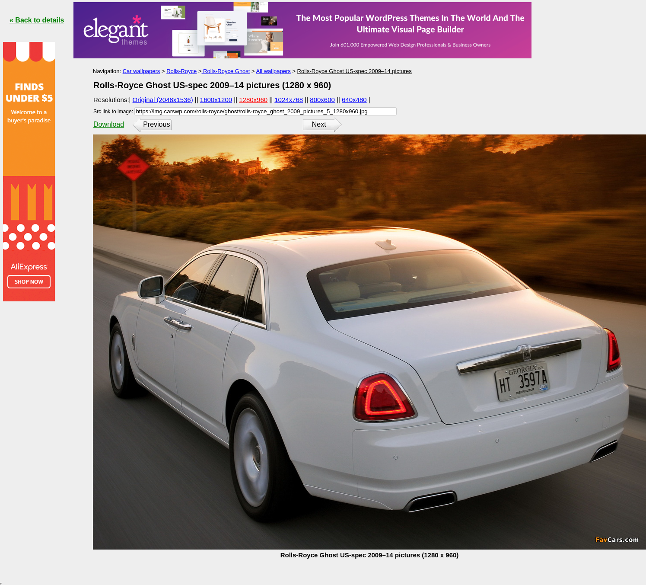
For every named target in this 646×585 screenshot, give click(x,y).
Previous (156, 124)
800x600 (322, 99)
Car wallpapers (141, 71)
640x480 (354, 99)
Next (319, 124)
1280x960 (253, 99)
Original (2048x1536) (163, 99)
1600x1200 (216, 99)
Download (108, 124)
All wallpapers (273, 71)
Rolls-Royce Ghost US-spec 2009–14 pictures (354, 71)
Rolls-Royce (181, 71)
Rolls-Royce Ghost (225, 71)
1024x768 (288, 99)
